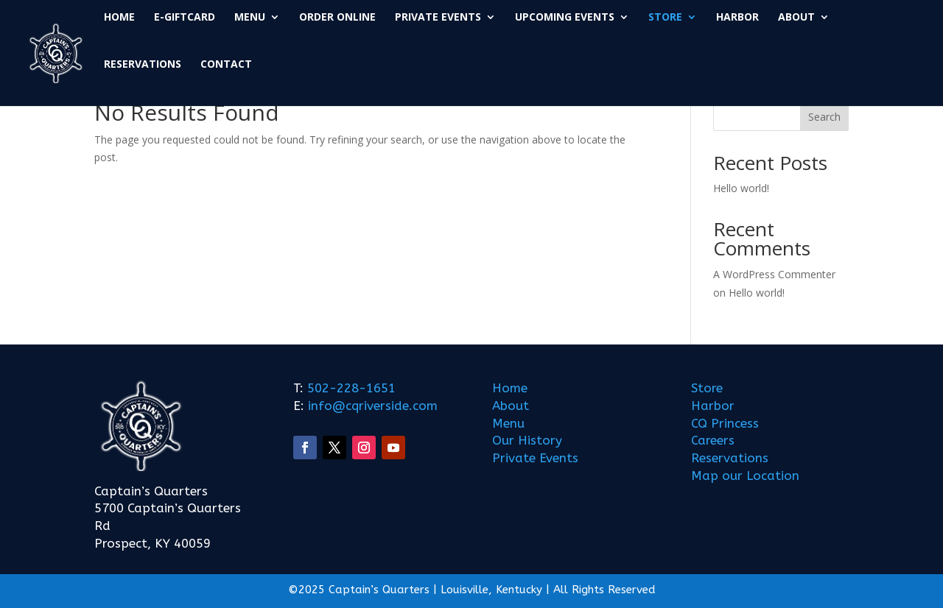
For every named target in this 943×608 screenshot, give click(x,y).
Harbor (713, 405)
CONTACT (226, 65)
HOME (119, 18)
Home (509, 388)
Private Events (535, 457)
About (510, 405)
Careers (713, 440)
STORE (665, 18)
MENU (249, 18)
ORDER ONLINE (337, 18)
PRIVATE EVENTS (438, 18)
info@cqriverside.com (371, 405)
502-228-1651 (351, 388)
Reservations (729, 457)
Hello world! (741, 188)
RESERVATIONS (142, 65)
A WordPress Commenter (774, 274)
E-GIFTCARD (184, 18)
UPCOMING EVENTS (564, 18)
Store (707, 388)
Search (824, 117)
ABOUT (796, 18)
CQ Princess (725, 423)
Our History (527, 440)
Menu (508, 423)
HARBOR (737, 18)
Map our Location (745, 475)
